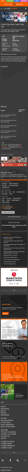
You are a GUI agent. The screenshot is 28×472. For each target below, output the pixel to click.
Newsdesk (5, 409)
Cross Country (17, 198)
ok (14, 4)
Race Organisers (7, 424)
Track (8, 200)
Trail (3, 200)
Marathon (4, 193)
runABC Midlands (8, 446)
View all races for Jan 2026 (9, 54)
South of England (13, 185)
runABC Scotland (7, 441)
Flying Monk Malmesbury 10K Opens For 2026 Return (14, 245)
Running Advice (7, 420)
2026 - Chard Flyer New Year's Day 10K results (9, 115)
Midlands (24, 1)
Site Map (4, 430)
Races (3, 411)
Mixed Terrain (15, 200)
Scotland (10, 1)
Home (3, 407)
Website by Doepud (6, 470)
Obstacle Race (5, 202)
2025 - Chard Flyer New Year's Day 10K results (9, 121)
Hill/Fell (9, 198)
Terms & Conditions (8, 432)
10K (10, 192)
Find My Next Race (8, 212)
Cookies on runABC (8, 434)
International (5, 187)
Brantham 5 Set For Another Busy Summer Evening (12, 238)
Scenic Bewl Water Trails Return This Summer (13, 241)
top (14, 290)
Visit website (15, 50)
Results (4, 413)
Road (3, 198)
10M (14, 192)
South (3, 1)
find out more (19, 4)
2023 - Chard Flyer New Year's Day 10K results (9, 131)
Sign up (5, 313)
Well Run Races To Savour (10, 255)
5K (2, 192)
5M (6, 192)
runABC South (6, 448)
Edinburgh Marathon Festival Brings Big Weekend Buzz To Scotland (14, 252)
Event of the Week (8, 427)
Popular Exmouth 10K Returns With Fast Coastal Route (14, 248)
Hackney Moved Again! (10, 261)
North (17, 1)
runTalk (4, 418)
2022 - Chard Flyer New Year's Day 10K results (9, 137)
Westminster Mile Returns (10, 257)
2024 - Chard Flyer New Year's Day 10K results (9, 126)
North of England (13, 183)
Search (3, 438)
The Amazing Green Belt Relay (12, 259)
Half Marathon (21, 192)
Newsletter (5, 415)
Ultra (10, 193)
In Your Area (5, 422)
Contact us (5, 436)
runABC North (6, 444)
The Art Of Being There (10, 264)
